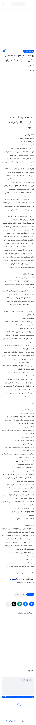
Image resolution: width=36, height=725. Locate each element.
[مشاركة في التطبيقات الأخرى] (8, 604)
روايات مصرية (28, 51)
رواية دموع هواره (13, 579)
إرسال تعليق (26, 680)
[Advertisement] (18, 30)
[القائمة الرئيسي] (32, 4)
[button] (25, 604)
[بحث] (3, 4)
